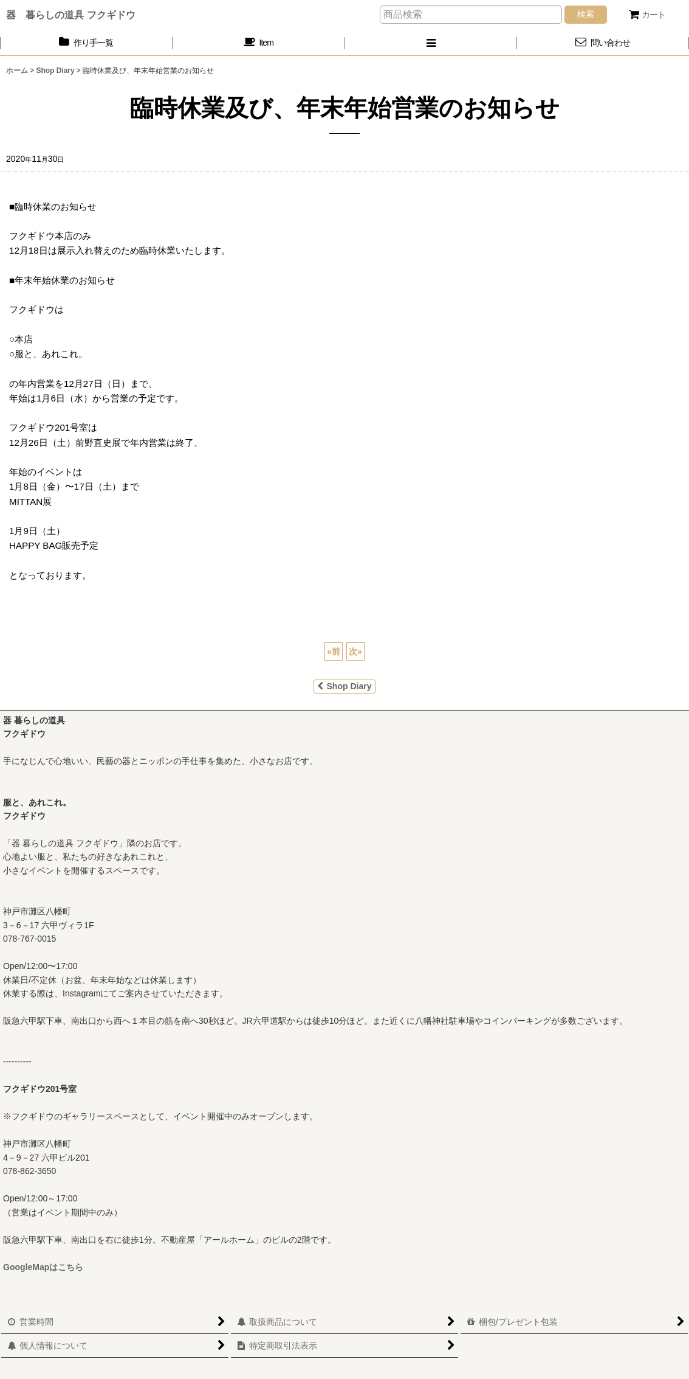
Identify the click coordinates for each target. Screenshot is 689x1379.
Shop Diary (344, 686)
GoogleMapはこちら (43, 1267)
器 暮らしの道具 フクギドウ (70, 14)
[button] (430, 42)
